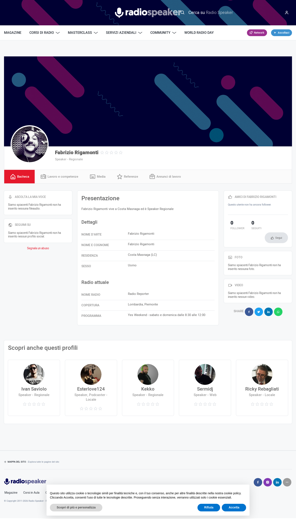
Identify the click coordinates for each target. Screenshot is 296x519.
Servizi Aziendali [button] (124, 32)
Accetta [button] (234, 507)
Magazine (12, 32)
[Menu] (286, 12)
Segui (278, 227)
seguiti (249, 226)
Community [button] (163, 32)
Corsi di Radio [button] (44, 32)
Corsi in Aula (31, 493)
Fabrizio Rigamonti (77, 152)
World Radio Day (199, 32)
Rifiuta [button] (209, 507)
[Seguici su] (287, 483)
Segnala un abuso (38, 249)
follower (235, 226)
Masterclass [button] (83, 32)
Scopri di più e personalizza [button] (76, 507)
